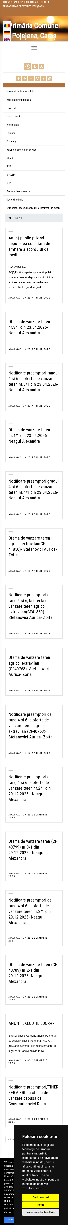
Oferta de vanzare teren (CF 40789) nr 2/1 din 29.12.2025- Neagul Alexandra (33, 973)
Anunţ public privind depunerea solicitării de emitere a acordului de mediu (29, 246)
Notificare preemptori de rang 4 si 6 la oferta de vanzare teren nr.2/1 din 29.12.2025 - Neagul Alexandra (30, 788)
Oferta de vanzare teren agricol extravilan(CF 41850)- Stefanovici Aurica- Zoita (33, 547)
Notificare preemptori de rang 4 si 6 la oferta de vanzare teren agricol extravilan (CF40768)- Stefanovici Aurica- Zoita (30, 726)
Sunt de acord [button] (12, 1219)
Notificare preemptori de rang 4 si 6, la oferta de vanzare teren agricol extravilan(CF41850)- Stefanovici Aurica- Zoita (30, 606)
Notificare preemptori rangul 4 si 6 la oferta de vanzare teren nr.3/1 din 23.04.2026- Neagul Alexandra (34, 381)
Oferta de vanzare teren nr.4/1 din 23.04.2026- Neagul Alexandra (29, 435)
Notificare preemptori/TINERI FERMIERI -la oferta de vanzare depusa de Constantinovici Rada (34, 1096)
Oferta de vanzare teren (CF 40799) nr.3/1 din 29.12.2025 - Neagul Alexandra (33, 850)
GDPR (9, 183)
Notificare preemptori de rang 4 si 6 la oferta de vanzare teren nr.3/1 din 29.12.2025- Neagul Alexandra (30, 911)
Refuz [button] (41, 1204)
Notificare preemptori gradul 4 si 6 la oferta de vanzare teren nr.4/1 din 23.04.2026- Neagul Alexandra (34, 490)
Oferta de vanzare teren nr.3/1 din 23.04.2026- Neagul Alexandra (29, 327)
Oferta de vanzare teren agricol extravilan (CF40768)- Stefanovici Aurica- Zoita (29, 666)
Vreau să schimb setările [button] (41, 1212)
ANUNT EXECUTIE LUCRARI (32, 1023)
